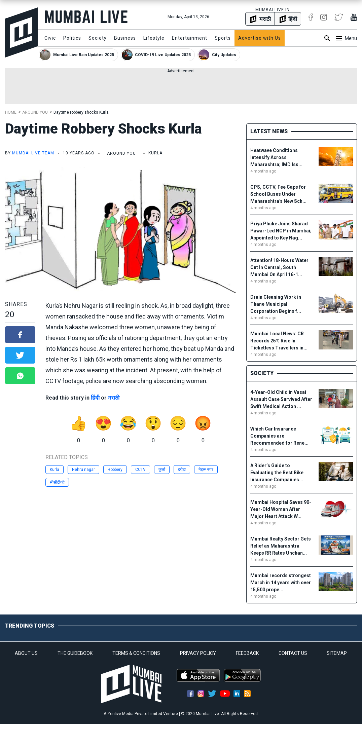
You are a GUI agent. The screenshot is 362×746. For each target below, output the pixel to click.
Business (125, 38)
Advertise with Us (259, 38)
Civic (50, 38)
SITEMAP (337, 653)
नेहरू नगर (205, 469)
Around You (35, 112)
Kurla (54, 469)
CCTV (140, 469)
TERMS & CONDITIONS (136, 653)
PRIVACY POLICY (198, 653)
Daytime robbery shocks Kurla (82, 112)
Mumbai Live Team (33, 153)
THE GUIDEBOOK (75, 653)
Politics (72, 38)
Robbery (115, 469)
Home (10, 112)
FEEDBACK (247, 653)
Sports (223, 38)
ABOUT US (26, 653)
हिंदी (95, 398)
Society (97, 38)
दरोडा (182, 469)
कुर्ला (161, 469)
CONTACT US (293, 653)
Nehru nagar (83, 469)
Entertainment (189, 38)
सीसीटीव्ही (57, 482)
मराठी (113, 398)
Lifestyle (154, 38)
